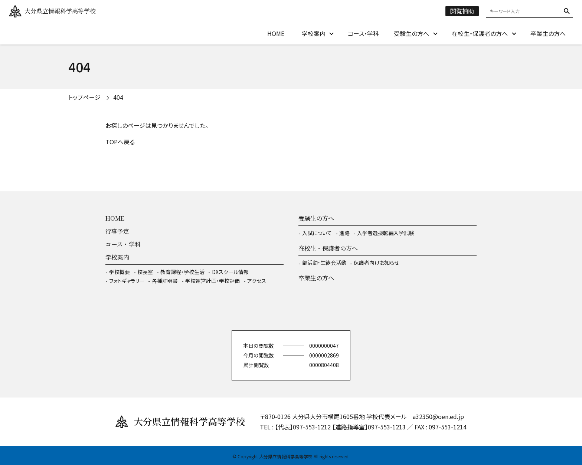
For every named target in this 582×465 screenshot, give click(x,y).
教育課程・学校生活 (182, 272)
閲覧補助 (462, 11)
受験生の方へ (411, 33)
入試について (317, 233)
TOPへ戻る (120, 141)
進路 (344, 233)
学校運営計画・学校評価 (212, 280)
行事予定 (117, 231)
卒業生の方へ (548, 33)
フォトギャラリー (126, 280)
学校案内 (314, 33)
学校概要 (119, 272)
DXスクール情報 (230, 272)
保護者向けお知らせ (376, 262)
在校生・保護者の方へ (480, 33)
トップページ (84, 97)
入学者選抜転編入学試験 (385, 233)
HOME (275, 33)
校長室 (145, 272)
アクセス (256, 280)
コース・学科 (363, 33)
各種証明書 (165, 280)
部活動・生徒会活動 (324, 262)
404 (118, 97)
